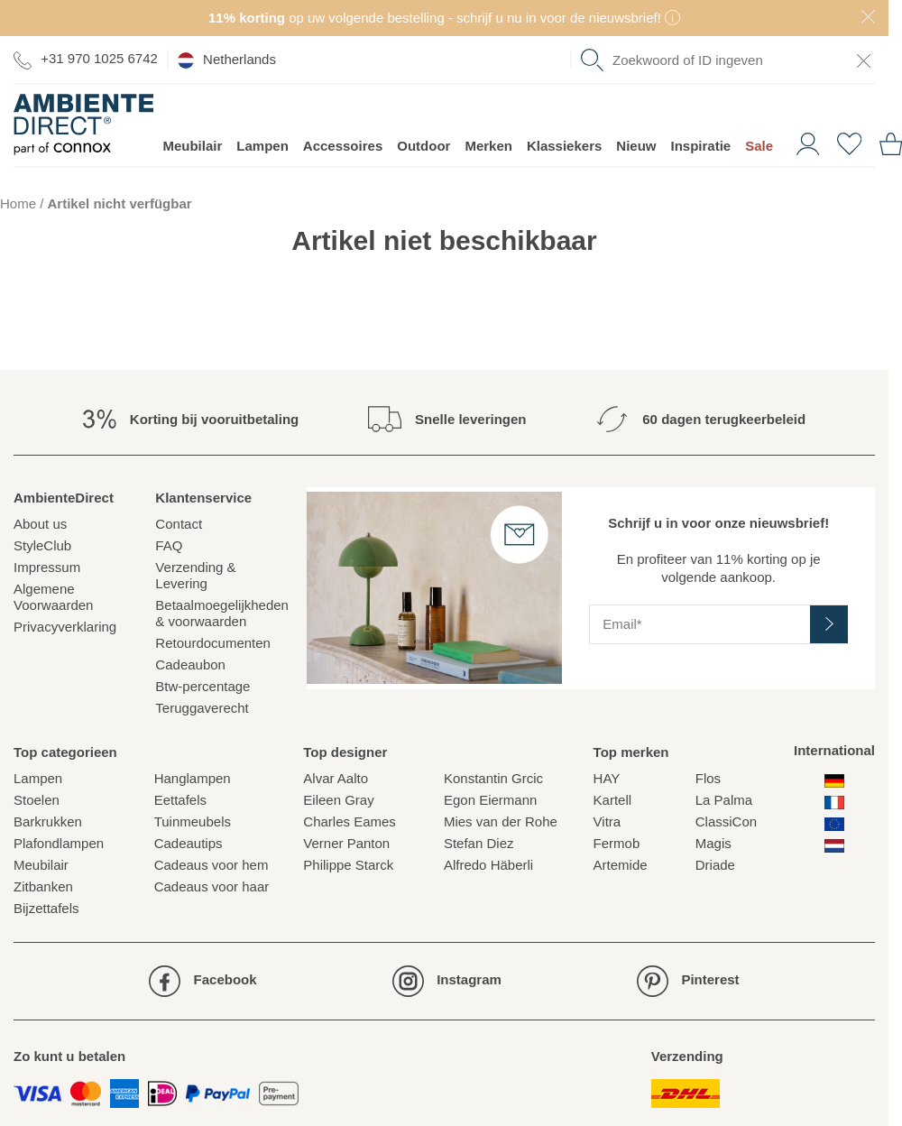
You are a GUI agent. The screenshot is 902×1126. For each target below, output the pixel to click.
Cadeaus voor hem (211, 864)
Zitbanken (43, 886)
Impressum (47, 567)
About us (40, 523)
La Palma (723, 800)
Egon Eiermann (490, 800)
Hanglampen (192, 778)
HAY (607, 778)
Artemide (621, 864)
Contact (178, 523)
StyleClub (42, 545)
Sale (759, 145)
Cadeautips (188, 843)
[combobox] (727, 59)
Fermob (617, 843)
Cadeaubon (190, 664)
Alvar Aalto (335, 778)
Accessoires (342, 145)
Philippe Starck (348, 864)
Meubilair (192, 145)
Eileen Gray (338, 800)
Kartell (613, 800)
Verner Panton (346, 843)
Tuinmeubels (192, 821)
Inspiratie (701, 145)
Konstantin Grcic (493, 778)
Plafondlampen (59, 843)
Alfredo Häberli (488, 864)
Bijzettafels (46, 908)
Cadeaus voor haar (212, 886)
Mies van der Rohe (500, 821)
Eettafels (180, 800)
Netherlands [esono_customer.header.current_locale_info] (227, 60)
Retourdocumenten (213, 643)
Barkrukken (48, 821)
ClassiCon (726, 821)
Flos (708, 778)
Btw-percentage (202, 686)
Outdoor (423, 145)
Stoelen (37, 800)
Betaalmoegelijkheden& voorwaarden (221, 613)
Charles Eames (349, 821)
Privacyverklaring (65, 626)
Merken (488, 145)
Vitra (607, 821)
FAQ (168, 545)
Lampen (262, 145)
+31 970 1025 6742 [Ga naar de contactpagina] (86, 59)
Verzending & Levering (195, 575)
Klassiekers (564, 145)
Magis (713, 843)
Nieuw (636, 145)
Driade (715, 864)
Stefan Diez (479, 843)
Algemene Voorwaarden (53, 597)
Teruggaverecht (201, 707)
